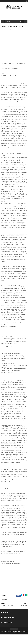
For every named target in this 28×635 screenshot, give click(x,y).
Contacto (24, 632)
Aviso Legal (20, 632)
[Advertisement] (14, 45)
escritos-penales (10, 29)
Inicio (14, 633)
